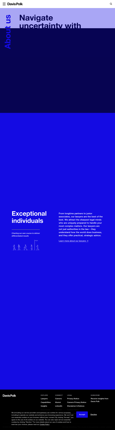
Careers (58, 399)
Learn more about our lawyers (72, 241)
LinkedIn (58, 406)
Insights (44, 406)
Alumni (58, 402)
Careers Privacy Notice (76, 402)
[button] (4, 4)
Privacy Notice (73, 399)
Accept (82, 414)
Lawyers (44, 399)
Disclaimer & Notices (75, 406)
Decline (94, 414)
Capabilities (46, 402)
